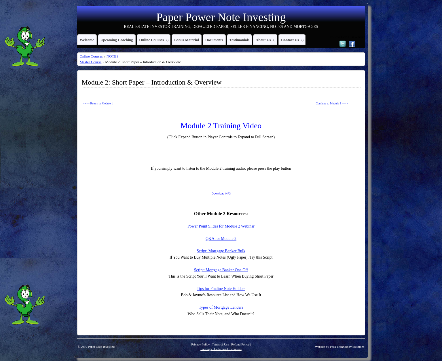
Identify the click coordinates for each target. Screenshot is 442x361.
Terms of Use (220, 344)
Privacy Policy (200, 344)
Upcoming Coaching (116, 40)
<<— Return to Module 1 (98, 103)
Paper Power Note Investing (221, 17)
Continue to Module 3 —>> (332, 103)
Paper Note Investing (101, 346)
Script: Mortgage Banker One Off (221, 270)
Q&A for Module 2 (221, 238)
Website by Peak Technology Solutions (340, 346)
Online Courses (154, 41)
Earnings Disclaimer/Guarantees (221, 349)
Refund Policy (240, 344)
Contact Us (292, 41)
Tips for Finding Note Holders (221, 288)
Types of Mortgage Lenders (221, 307)
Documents (214, 40)
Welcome (87, 40)
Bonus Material (186, 40)
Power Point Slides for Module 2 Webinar (221, 226)
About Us (266, 41)
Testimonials (239, 40)
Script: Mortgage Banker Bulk (221, 251)
